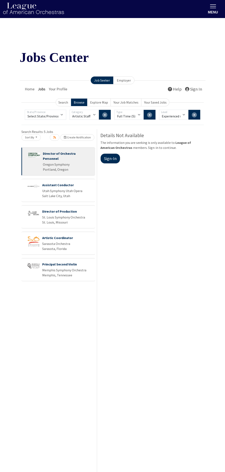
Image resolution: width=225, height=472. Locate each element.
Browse (79, 102)
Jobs (41, 89)
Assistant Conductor (58, 185)
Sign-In (110, 158)
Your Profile (58, 89)
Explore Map (99, 102)
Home (29, 89)
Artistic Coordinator (57, 238)
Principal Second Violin (59, 264)
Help (175, 89)
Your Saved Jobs (155, 102)
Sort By (30, 137)
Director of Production (59, 211)
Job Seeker (102, 80)
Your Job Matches (125, 102)
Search (63, 102)
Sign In (193, 89)
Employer (124, 80)
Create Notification (77, 137)
